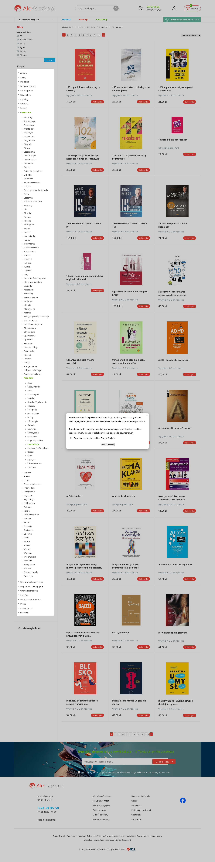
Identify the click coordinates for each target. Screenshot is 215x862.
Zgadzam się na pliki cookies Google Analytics (95, 438)
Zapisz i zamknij (107, 444)
